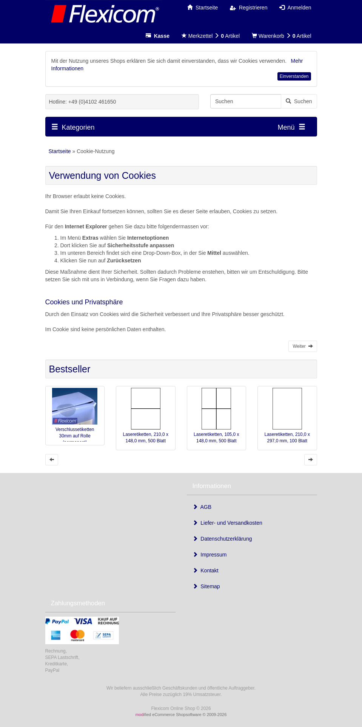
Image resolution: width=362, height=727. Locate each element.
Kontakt (206, 570)
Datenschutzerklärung (222, 539)
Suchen (299, 101)
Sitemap (206, 586)
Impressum (210, 555)
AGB (202, 507)
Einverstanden (294, 76)
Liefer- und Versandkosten (227, 523)
